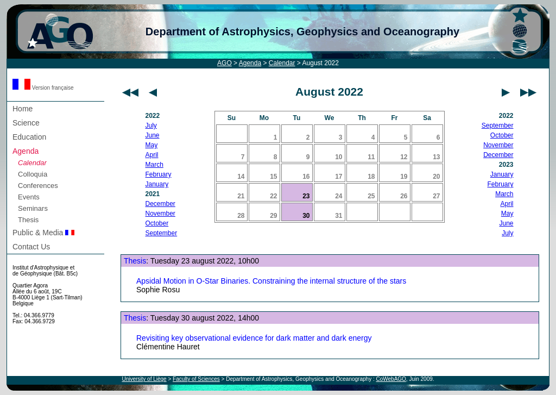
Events (29, 197)
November (160, 213)
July (151, 125)
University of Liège (144, 379)
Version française (43, 88)
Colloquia (32, 174)
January (157, 184)
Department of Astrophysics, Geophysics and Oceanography (302, 31)
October (157, 223)
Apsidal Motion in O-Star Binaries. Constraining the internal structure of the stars (271, 281)
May (152, 145)
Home (22, 108)
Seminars (33, 208)
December (160, 204)
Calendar (282, 63)
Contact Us (31, 246)
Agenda (250, 63)
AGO (224, 63)
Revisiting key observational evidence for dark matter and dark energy (253, 338)
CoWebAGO (391, 379)
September (162, 233)
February (159, 174)
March (154, 164)
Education (29, 137)
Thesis (28, 220)
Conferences (38, 185)
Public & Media (43, 232)
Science (26, 122)
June (153, 135)
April (152, 155)
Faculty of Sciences (196, 379)
